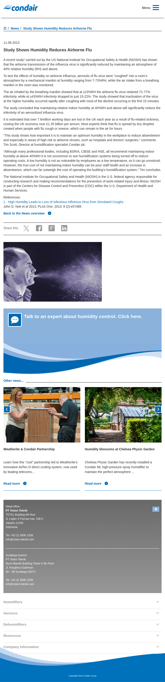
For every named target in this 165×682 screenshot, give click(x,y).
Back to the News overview (27, 213)
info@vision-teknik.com (20, 539)
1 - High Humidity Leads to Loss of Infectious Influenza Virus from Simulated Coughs (63, 202)
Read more (15, 483)
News (15, 28)
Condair (20, 7)
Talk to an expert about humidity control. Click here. (83, 316)
